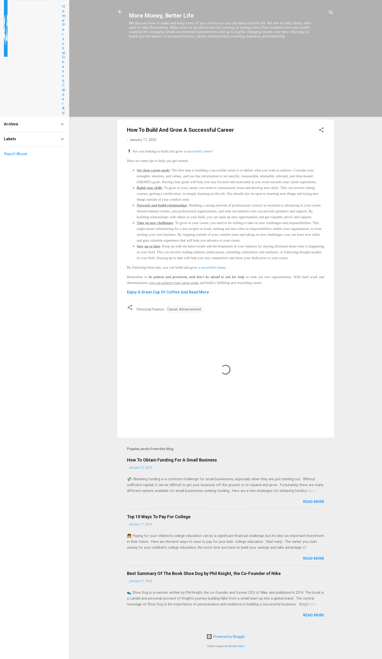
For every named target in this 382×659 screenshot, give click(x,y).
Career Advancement (184, 309)
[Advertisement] (225, 81)
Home (63, 13)
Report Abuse (15, 153)
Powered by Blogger (225, 636)
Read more (313, 501)
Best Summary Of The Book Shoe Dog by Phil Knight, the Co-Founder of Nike (204, 573)
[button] (321, 130)
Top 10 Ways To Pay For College (159, 516)
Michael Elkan (236, 646)
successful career (198, 151)
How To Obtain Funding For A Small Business (172, 459)
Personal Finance (63, 53)
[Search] (331, 13)
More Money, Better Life (161, 15)
